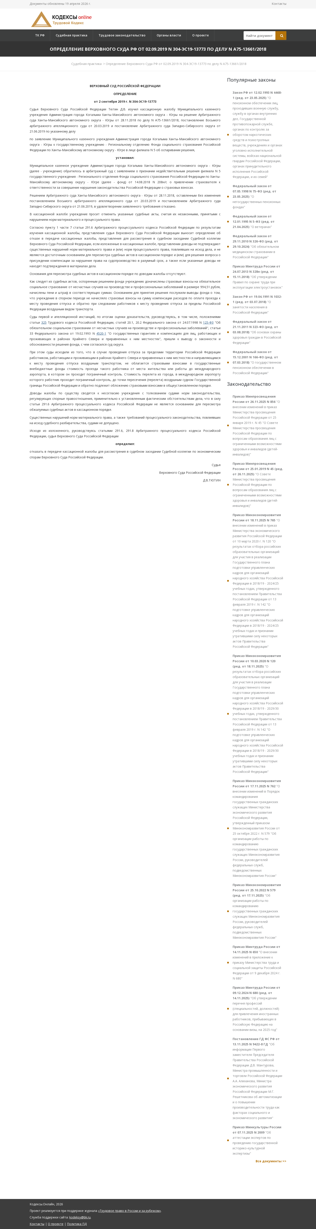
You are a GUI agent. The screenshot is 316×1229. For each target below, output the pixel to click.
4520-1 (101, 333)
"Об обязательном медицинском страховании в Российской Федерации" (256, 246)
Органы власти (169, 35)
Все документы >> (271, 1161)
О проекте (200, 35)
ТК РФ (40, 35)
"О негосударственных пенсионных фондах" (256, 196)
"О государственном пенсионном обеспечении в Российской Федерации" (257, 362)
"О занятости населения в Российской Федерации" (257, 304)
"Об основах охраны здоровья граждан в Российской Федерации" (257, 332)
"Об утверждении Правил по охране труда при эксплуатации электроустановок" (258, 276)
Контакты (279, 4)
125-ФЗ (208, 322)
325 (44, 322)
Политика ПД (77, 1224)
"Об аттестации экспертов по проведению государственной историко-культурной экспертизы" (257, 1140)
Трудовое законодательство (122, 35)
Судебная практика (71, 35)
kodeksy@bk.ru (80, 1217)
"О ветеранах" (254, 221)
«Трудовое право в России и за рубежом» (129, 1211)
